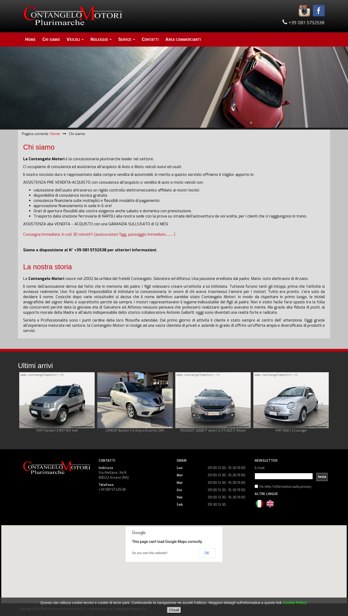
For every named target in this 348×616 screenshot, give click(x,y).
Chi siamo (51, 39)
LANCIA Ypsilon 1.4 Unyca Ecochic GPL (135, 430)
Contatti (150, 39)
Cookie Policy (295, 603)
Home (30, 39)
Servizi (126, 39)
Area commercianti (183, 39)
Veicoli (75, 39)
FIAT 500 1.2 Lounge (291, 430)
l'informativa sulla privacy (291, 486)
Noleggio (101, 39)
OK (206, 553)
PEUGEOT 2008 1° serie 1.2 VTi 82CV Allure (213, 430)
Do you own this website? (150, 553)
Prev (26, 405)
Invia (322, 476)
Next (322, 405)
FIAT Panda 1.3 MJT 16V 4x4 (57, 430)
